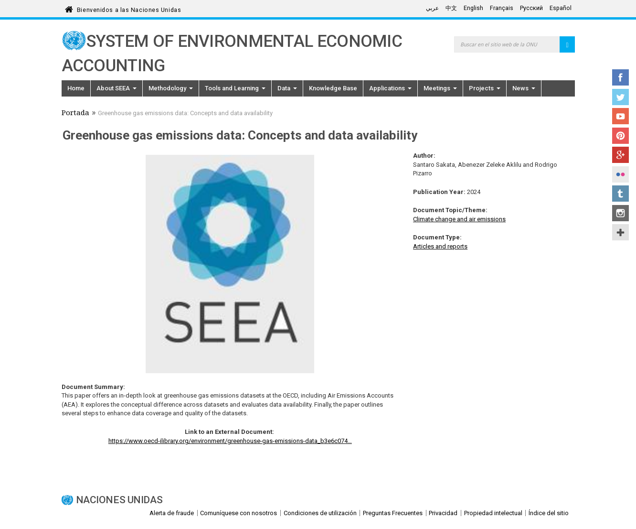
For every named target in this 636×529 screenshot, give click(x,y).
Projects (484, 88)
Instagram (620, 213)
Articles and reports (440, 246)
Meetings (440, 88)
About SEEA (116, 88)
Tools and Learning (235, 88)
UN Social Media (620, 232)
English (473, 8)
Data (287, 88)
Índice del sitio (549, 513)
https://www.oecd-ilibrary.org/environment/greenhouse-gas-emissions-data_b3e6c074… (230, 440)
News (523, 88)
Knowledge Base (333, 88)
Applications (390, 88)
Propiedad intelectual (493, 513)
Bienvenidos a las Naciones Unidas (129, 8)
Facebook (620, 77)
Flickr (620, 174)
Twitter (620, 97)
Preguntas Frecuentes (393, 513)
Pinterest (620, 136)
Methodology (170, 88)
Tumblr (620, 193)
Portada (75, 114)
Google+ (620, 155)
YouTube (620, 116)
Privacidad (443, 513)
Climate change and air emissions (459, 219)
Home (76, 88)
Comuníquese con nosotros (238, 513)
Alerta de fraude (171, 513)
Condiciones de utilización (320, 513)
